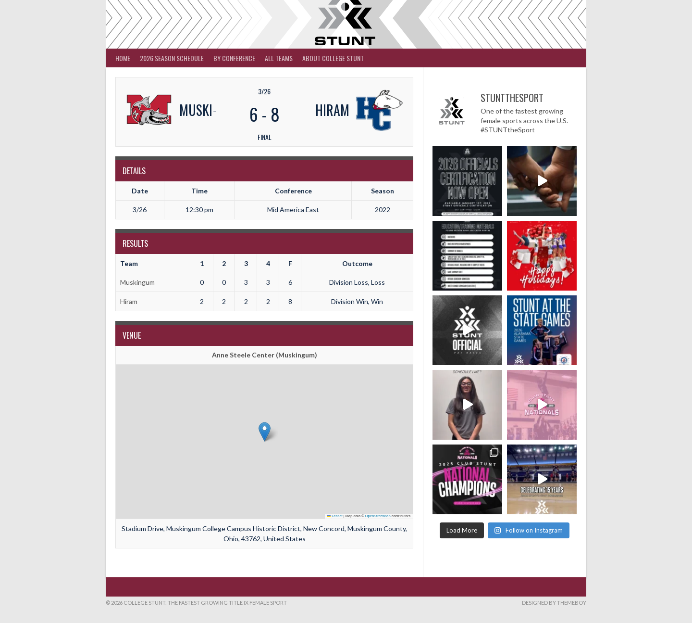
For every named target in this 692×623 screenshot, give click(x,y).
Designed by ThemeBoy (554, 602)
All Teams (279, 58)
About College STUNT (333, 58)
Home (122, 58)
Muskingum (137, 282)
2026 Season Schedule (172, 58)
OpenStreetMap (378, 516)
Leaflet (335, 516)
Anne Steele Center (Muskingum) (264, 355)
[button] (265, 432)
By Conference (234, 58)
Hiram (128, 301)
